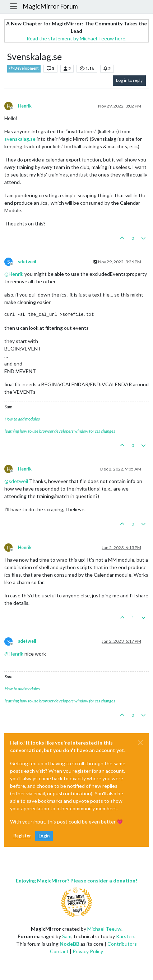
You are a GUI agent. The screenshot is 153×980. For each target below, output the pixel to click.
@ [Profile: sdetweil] (16, 481)
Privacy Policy (88, 951)
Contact (59, 951)
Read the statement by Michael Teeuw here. (76, 38)
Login (44, 836)
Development (24, 68)
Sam (66, 936)
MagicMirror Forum (50, 6)
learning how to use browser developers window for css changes (60, 431)
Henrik (25, 106)
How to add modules (22, 419)
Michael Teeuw (104, 929)
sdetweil (27, 261)
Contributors (122, 944)
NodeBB (69, 944)
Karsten (125, 936)
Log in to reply (129, 80)
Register (22, 836)
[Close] (140, 742)
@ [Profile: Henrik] (13, 274)
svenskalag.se (20, 139)
